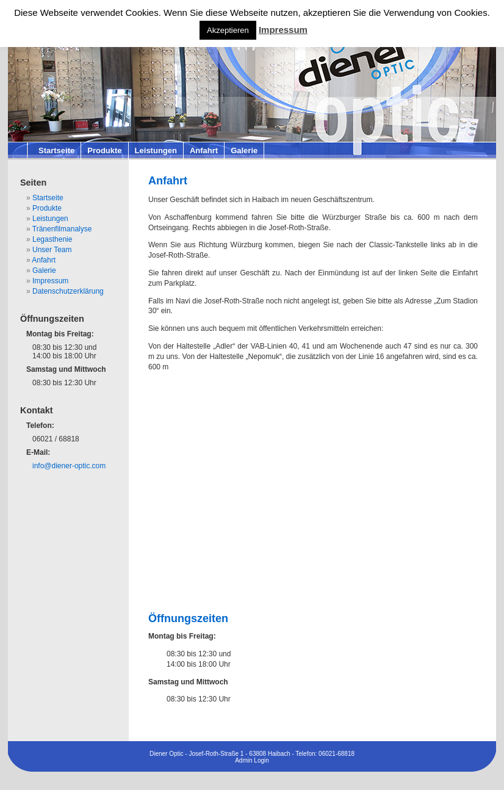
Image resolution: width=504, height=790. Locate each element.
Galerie (244, 150)
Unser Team (51, 249)
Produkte (104, 150)
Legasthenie (52, 239)
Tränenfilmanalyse (62, 229)
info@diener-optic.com (69, 466)
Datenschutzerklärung (68, 291)
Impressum (50, 281)
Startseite (56, 150)
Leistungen (156, 150)
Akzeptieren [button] (228, 30)
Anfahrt (204, 150)
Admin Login (252, 760)
